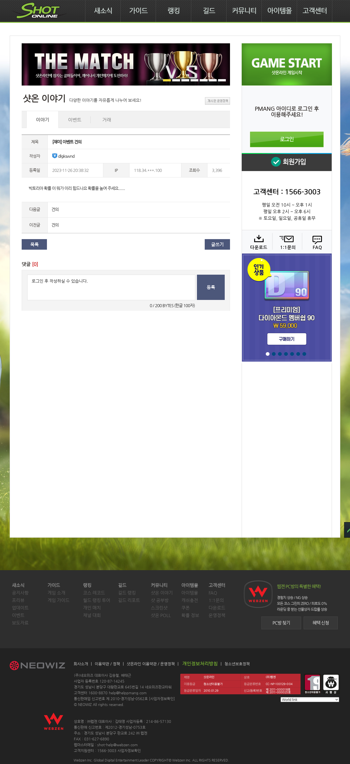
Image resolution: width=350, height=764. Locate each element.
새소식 (103, 11)
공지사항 (20, 592)
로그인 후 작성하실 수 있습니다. (111, 287)
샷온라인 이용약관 (142, 664)
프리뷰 (18, 600)
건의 (55, 209)
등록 (211, 287)
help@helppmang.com (128, 693)
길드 (209, 11)
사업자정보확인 (162, 699)
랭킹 (174, 11)
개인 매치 (92, 607)
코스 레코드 (94, 592)
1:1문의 (216, 600)
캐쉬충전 (189, 600)
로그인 (287, 139)
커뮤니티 (244, 11)
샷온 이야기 (162, 592)
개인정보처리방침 (200, 663)
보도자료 (20, 622)
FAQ (316, 241)
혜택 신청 (320, 622)
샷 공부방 (160, 600)
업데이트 (20, 607)
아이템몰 (279, 11)
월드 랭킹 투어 (96, 600)
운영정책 (217, 615)
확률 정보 (190, 615)
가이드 (138, 11)
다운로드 (257, 241)
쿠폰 (185, 607)
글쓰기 (217, 244)
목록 (34, 244)
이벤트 (18, 615)
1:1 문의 (286, 241)
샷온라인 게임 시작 (287, 64)
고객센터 (314, 11)
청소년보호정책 (237, 664)
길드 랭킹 (127, 592)
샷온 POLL (161, 615)
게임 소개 (56, 592)
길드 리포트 (129, 600)
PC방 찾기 (281, 622)
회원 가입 (287, 162)
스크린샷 (159, 607)
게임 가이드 (58, 600)
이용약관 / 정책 (107, 664)
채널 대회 (92, 615)
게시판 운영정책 (217, 101)
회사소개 (81, 664)
